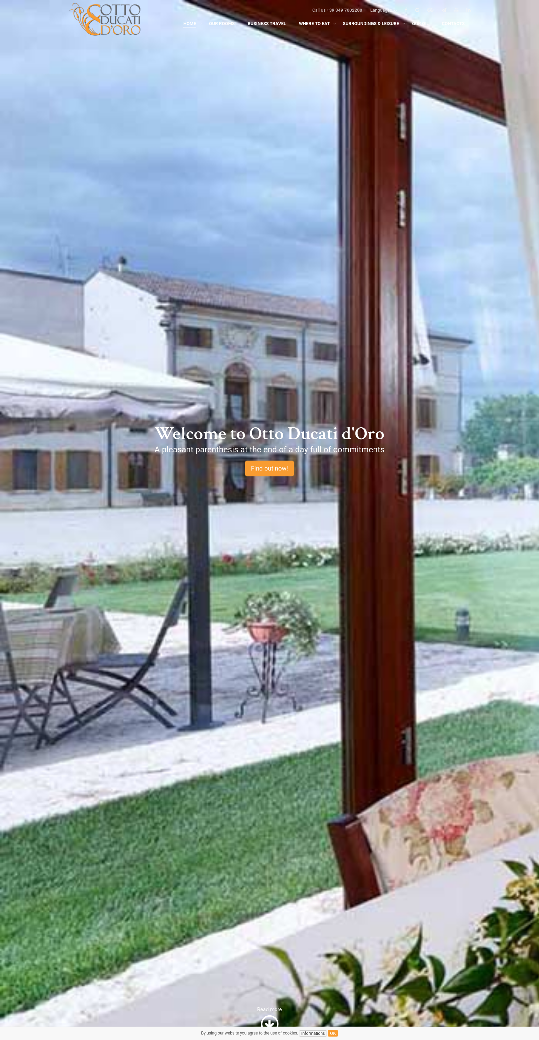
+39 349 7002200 (344, 17)
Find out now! (269, 468)
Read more (269, 1020)
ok (333, 1033)
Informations (313, 1033)
